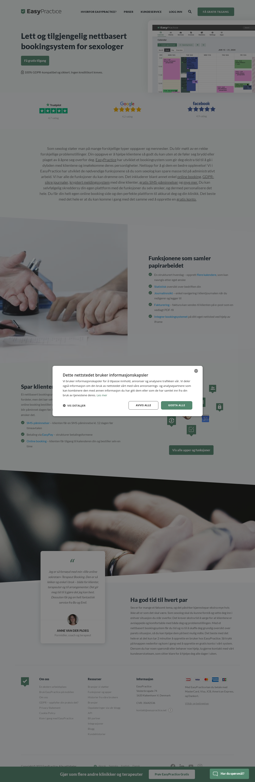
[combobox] (196, 371)
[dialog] (128, 391)
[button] (74, 405)
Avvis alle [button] (143, 405)
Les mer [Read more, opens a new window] (102, 395)
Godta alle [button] (176, 405)
